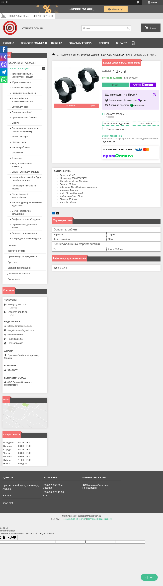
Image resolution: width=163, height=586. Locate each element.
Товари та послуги (32, 43)
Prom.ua (97, 516)
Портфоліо (13, 279)
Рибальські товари (80, 43)
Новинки (56, 43)
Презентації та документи (22, 256)
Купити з (143, 84)
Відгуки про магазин (19, 267)
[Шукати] (128, 28)
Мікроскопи (17, 152)
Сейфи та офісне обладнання (27, 219)
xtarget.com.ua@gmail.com (20, 330)
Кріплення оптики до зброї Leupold (80, 54)
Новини (11, 245)
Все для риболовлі (21, 147)
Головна (8, 43)
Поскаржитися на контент (74, 519)
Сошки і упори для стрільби (25, 172)
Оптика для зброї (20, 107)
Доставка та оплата (18, 273)
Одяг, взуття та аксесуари (24, 233)
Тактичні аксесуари (21, 87)
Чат (149, 577)
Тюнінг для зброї (20, 136)
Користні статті (16, 250)
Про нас (104, 43)
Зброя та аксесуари (21, 82)
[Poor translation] (12, 537)
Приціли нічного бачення (24, 93)
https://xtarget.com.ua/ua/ (19, 326)
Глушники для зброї (21, 112)
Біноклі (15, 123)
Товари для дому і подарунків (26, 238)
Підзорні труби (19, 142)
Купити (115, 85)
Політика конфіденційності (99, 519)
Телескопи (17, 158)
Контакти (121, 43)
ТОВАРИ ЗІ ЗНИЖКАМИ (21, 62)
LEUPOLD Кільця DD (112, 54)
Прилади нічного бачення (24, 117)
